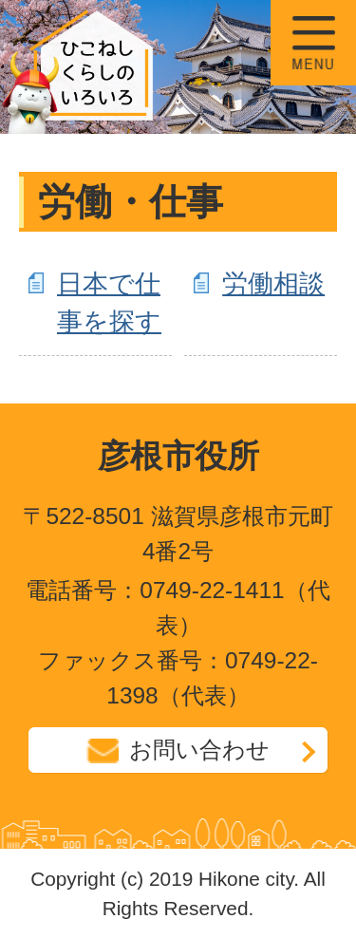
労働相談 (273, 283)
